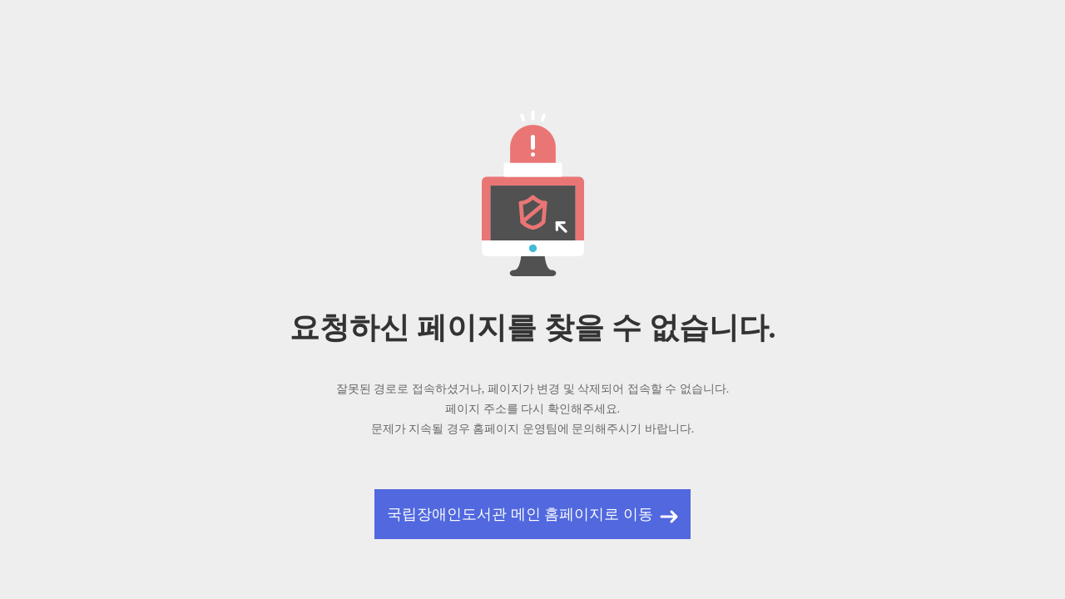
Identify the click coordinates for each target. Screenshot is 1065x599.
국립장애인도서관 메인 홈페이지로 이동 (520, 514)
